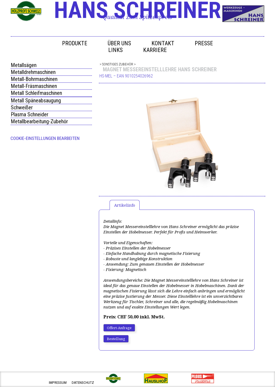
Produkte (74, 43)
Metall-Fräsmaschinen (34, 86)
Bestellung (116, 338)
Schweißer (22, 107)
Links (115, 50)
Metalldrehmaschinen (33, 72)
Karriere (155, 50)
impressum (58, 383)
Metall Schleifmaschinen (36, 93)
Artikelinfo (124, 205)
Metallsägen (24, 65)
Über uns (119, 43)
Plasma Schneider (29, 114)
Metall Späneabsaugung (36, 100)
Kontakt (162, 43)
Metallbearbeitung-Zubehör (39, 121)
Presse (204, 43)
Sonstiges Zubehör (117, 64)
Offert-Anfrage (119, 327)
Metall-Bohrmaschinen (34, 79)
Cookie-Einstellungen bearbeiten (44, 138)
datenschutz (83, 383)
